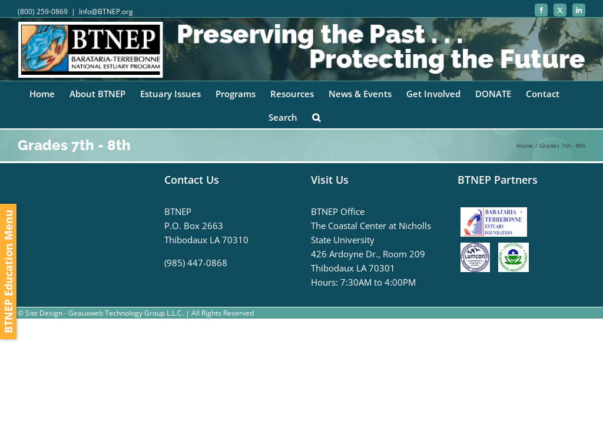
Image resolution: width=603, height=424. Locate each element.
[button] (316, 116)
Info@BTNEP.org (106, 11)
